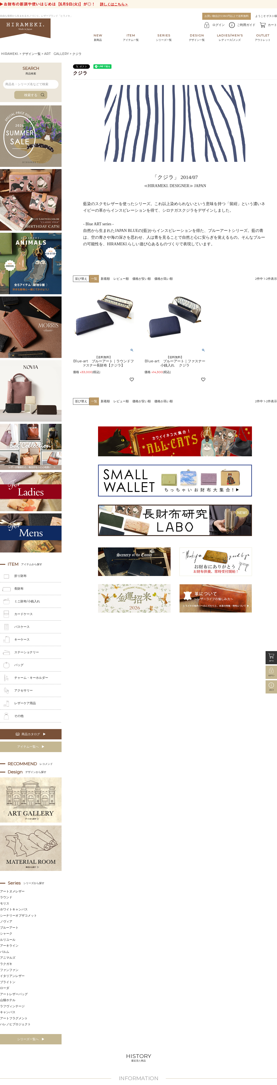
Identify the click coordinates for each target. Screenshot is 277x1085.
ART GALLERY (56, 54)
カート (272, 25)
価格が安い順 (141, 278)
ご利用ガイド (246, 25)
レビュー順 (121, 278)
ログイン (218, 25)
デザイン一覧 (197, 38)
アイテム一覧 (131, 38)
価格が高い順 (163, 278)
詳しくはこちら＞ (114, 4)
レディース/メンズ (230, 38)
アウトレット (263, 38)
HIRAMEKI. (10, 54)
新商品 (97, 38)
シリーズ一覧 (164, 38)
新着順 (105, 278)
